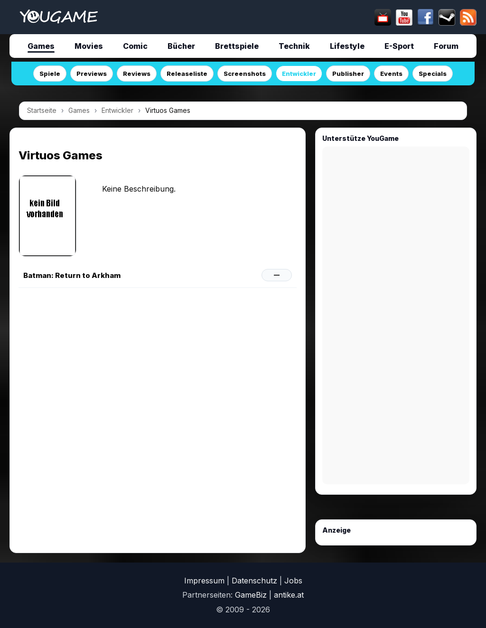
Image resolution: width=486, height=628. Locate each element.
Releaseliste (187, 73)
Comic (135, 46)
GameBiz (251, 595)
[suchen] (241, 17)
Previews (91, 73)
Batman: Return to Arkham (72, 275)
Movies (89, 46)
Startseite (41, 110)
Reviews (136, 73)
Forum (446, 46)
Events (391, 73)
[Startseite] (58, 17)
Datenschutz (254, 580)
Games (41, 46)
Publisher (348, 73)
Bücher (181, 46)
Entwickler (299, 73)
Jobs (293, 580)
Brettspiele (237, 46)
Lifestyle (347, 46)
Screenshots (245, 73)
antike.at (289, 595)
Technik (294, 46)
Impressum (204, 580)
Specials (433, 73)
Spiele (49, 73)
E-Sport (399, 46)
